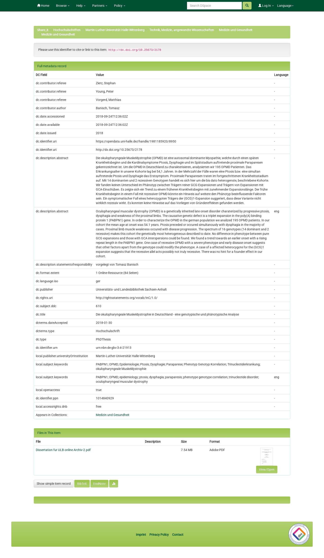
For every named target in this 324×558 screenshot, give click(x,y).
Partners (99, 5)
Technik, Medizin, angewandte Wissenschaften (181, 30)
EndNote (99, 483)
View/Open (266, 469)
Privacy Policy (159, 534)
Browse (63, 5)
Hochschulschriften (67, 30)
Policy (119, 5)
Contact (177, 534)
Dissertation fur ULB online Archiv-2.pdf (63, 450)
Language (285, 5)
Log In (266, 5)
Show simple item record (54, 483)
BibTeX (82, 483)
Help (81, 5)
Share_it (42, 30)
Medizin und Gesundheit (235, 30)
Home (43, 5)
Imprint (141, 534)
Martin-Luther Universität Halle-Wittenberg (115, 30)
